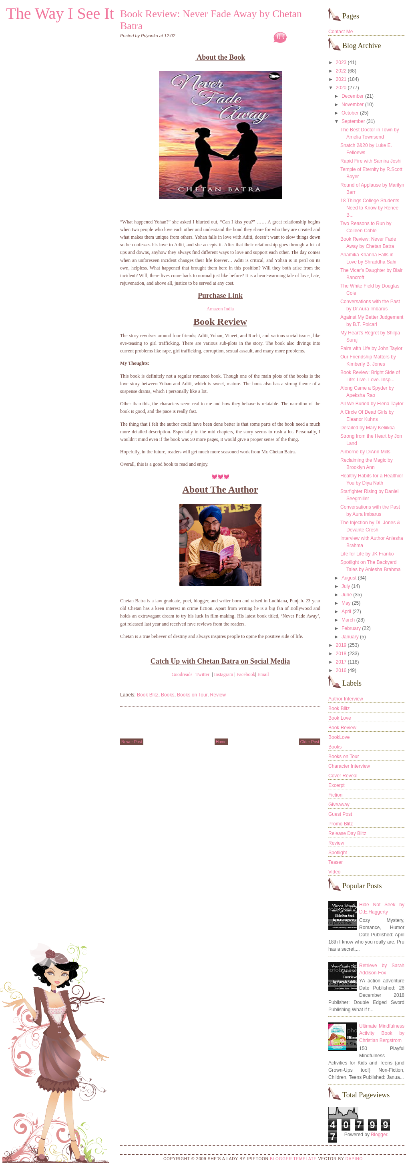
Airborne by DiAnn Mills (365, 452)
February (351, 628)
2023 (341, 62)
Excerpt (336, 785)
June (347, 595)
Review (218, 695)
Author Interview (345, 699)
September (353, 121)
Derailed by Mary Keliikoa (367, 428)
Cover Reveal (343, 776)
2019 (341, 645)
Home (221, 742)
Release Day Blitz (347, 833)
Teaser (335, 862)
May (346, 603)
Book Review (342, 727)
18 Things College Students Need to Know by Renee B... (369, 208)
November (353, 104)
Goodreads (181, 674)
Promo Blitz (340, 824)
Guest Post (340, 814)
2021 (341, 79)
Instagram (223, 674)
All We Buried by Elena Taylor (372, 403)
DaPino (354, 1159)
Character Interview (349, 766)
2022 (341, 71)
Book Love (339, 718)
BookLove (339, 737)
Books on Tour (192, 695)
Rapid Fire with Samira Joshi (371, 161)
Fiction (335, 795)
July (346, 586)
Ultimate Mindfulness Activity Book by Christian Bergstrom (381, 1033)
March (348, 620)
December (353, 96)
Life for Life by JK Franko (367, 554)
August (349, 578)
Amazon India (220, 309)
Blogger (379, 1134)
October (350, 113)
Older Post (309, 742)
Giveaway (339, 804)
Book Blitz (147, 695)
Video (334, 872)
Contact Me (340, 31)
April (346, 611)
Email (263, 674)
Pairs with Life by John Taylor (371, 348)
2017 (341, 662)
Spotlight (337, 852)
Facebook (246, 674)
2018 (341, 653)
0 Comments (295, 37)
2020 (341, 88)
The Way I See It (60, 13)
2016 (341, 670)
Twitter (202, 674)
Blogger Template (293, 1159)
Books (167, 695)
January (350, 637)
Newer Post (131, 742)
